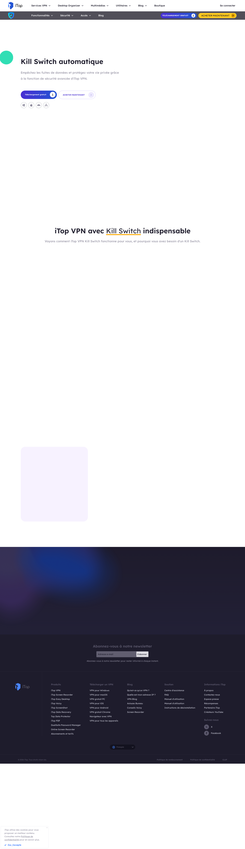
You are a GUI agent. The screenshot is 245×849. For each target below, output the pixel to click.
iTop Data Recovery (61, 712)
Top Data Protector (60, 716)
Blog (101, 15)
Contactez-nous (212, 694)
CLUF (224, 760)
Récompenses (211, 703)
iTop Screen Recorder (62, 694)
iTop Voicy (56, 703)
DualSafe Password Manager (66, 725)
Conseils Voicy (134, 707)
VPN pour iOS (97, 703)
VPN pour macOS (98, 694)
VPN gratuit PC (97, 699)
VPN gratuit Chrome (100, 712)
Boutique (159, 5)
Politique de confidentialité (202, 760)
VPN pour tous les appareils (104, 720)
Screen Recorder (135, 712)
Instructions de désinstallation (179, 707)
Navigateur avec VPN (101, 716)
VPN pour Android (99, 707)
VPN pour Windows (99, 690)
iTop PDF (55, 720)
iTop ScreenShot (59, 707)
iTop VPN (55, 690)
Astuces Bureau (135, 703)
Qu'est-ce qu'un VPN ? (138, 690)
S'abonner (142, 654)
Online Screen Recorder (63, 729)
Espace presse (211, 699)
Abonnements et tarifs (62, 733)
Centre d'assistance (174, 690)
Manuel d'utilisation (174, 699)
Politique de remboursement (170, 760)
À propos (209, 690)
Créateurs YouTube (213, 712)
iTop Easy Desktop (60, 699)
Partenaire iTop (212, 707)
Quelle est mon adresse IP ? (141, 694)
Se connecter (227, 5)
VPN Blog (132, 699)
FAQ (166, 694)
